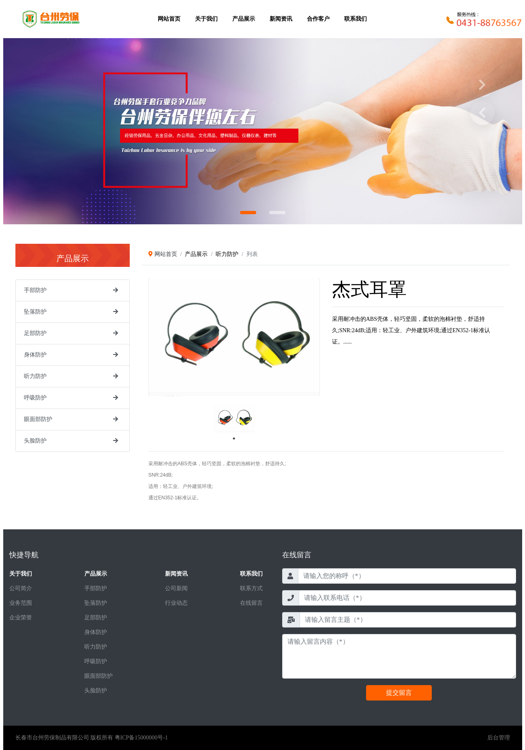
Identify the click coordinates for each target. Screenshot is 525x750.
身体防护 (35, 355)
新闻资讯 (281, 19)
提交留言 (399, 692)
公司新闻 (176, 588)
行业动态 (176, 603)
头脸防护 (35, 441)
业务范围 (20, 603)
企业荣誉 (20, 618)
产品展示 (243, 19)
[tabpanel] (234, 418)
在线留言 (251, 603)
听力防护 (35, 376)
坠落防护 (35, 312)
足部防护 (35, 333)
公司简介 (20, 588)
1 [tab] (234, 438)
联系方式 (251, 588)
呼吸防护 (35, 398)
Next (482, 85)
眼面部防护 (38, 419)
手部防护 (35, 290)
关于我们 (206, 19)
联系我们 (355, 19)
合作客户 (318, 19)
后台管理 (498, 738)
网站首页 (169, 19)
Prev (482, 113)
